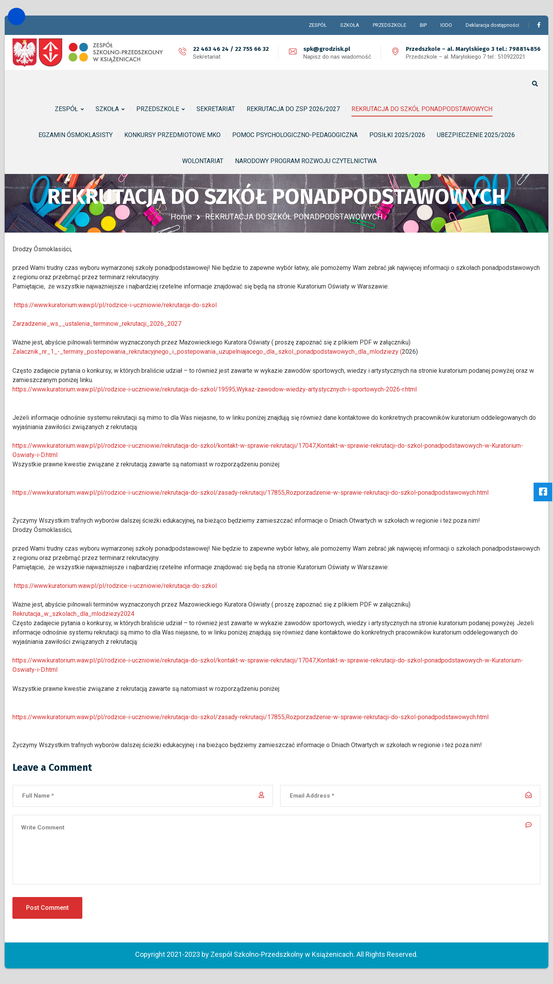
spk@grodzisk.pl (326, 48)
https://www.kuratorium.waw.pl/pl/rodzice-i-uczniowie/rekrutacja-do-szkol (115, 305)
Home (181, 216)
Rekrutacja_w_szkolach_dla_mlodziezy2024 (73, 613)
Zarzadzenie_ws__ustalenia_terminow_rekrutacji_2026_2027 (96, 323)
